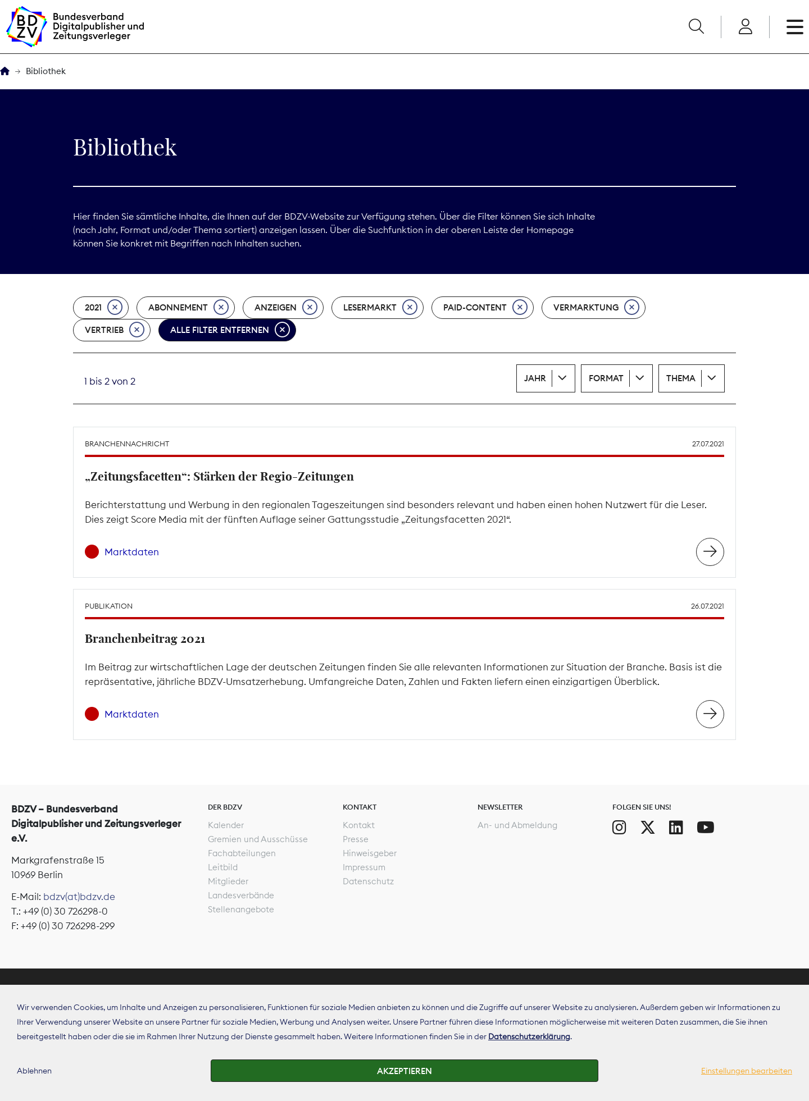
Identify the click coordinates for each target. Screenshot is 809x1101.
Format (606, 378)
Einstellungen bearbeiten (746, 1071)
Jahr (535, 378)
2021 (103, 307)
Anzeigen (285, 307)
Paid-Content (485, 307)
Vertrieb (114, 330)
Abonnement (188, 307)
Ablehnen (34, 1071)
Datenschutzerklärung (529, 1036)
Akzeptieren (404, 1071)
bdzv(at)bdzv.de (79, 896)
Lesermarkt (380, 307)
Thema (681, 378)
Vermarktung (596, 307)
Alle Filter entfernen (230, 330)
